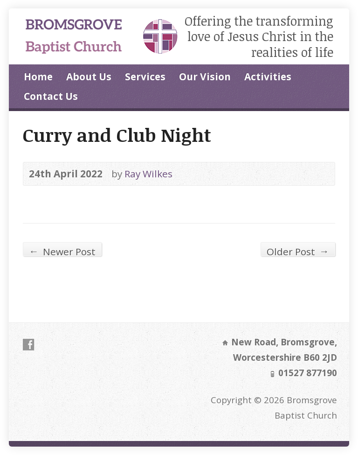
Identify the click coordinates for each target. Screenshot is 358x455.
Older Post (298, 250)
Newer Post (62, 250)
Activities (267, 76)
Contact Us (51, 96)
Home (38, 76)
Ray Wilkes (148, 173)
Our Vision (205, 76)
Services (145, 76)
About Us (88, 76)
